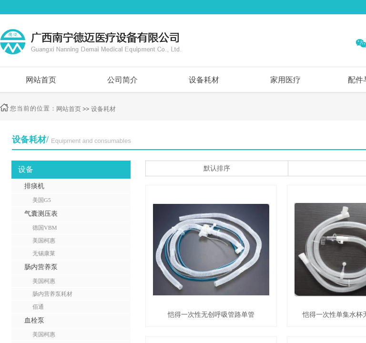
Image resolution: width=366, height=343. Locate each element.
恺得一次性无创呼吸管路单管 (211, 314)
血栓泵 (34, 320)
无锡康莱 (43, 253)
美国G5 (41, 200)
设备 (25, 169)
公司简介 (122, 80)
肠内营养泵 (41, 267)
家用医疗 (285, 80)
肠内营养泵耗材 (52, 294)
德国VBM (44, 227)
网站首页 (41, 80)
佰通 (38, 306)
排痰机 (34, 186)
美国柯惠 (43, 240)
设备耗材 (204, 80)
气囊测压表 (41, 213)
